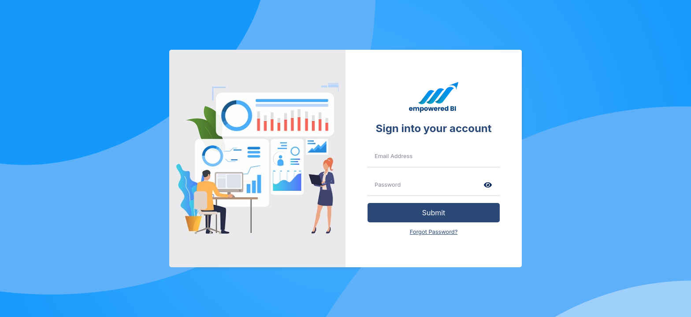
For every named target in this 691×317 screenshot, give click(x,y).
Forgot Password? (433, 232)
